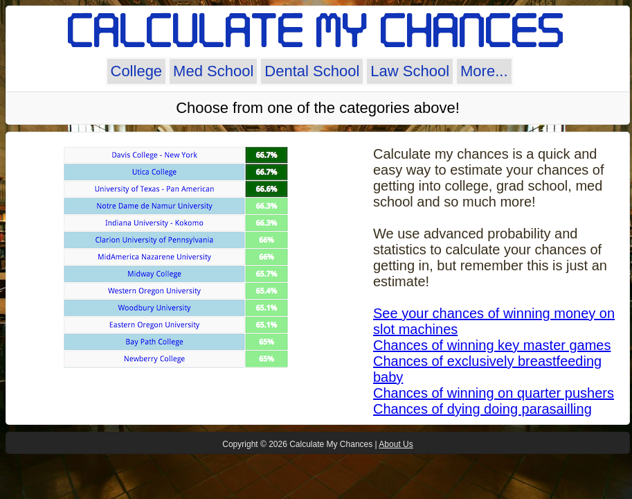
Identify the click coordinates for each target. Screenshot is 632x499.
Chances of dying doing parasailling (482, 409)
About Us (396, 444)
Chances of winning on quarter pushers (493, 393)
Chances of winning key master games (492, 345)
